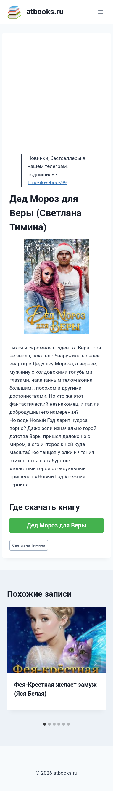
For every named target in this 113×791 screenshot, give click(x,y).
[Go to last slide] (17, 663)
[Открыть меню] (100, 11)
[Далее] (95, 663)
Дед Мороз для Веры (56, 525)
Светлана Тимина (28, 545)
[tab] (44, 724)
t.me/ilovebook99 (47, 182)
